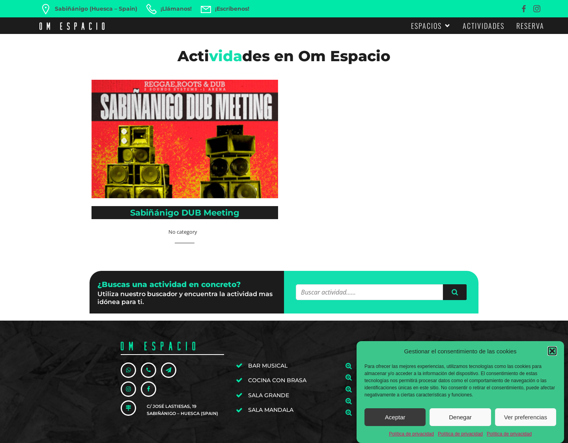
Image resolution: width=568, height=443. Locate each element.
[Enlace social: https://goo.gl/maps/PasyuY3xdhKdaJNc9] (131, 408)
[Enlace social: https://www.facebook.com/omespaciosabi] (524, 8)
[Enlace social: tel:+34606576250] (151, 370)
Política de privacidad (411, 438)
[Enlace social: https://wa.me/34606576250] (131, 370)
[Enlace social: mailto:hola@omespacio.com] (171, 370)
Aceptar (395, 421)
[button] (552, 355)
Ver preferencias (525, 421)
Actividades (483, 26)
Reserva (530, 26)
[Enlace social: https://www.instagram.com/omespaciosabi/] (537, 8)
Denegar (460, 421)
